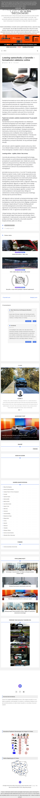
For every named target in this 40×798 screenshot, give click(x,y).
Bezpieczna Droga (7, 516)
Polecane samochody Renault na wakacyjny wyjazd (14, 435)
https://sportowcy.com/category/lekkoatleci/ (21, 310)
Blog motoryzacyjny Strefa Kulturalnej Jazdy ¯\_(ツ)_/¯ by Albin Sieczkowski (20, 10)
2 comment (16, 62)
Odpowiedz (28, 321)
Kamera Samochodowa (9, 489)
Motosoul (6, 525)
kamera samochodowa (13, 699)
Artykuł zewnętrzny (9, 225)
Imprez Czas (6, 506)
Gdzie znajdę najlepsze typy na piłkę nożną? (20, 271)
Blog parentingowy (8, 487)
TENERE (6, 528)
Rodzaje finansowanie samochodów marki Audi (20, 586)
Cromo (5, 520)
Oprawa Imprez (7, 496)
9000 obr (6, 508)
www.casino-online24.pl (28, 793)
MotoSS (5, 523)
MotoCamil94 (6, 499)
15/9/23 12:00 (11, 327)
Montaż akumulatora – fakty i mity (20, 254)
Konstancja (13, 325)
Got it (23, 8)
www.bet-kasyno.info (14, 795)
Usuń (34, 321)
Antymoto (6, 511)
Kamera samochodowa (9, 532)
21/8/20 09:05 (11, 311)
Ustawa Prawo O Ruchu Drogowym (11, 491)
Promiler (5, 494)
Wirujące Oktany (7, 530)
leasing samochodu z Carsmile (16, 172)
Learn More (18, 8)
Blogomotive (6, 518)
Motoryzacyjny (28, 787)
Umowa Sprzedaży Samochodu (10, 546)
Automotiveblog (7, 513)
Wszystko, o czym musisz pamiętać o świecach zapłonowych (20, 289)
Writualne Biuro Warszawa (9, 535)
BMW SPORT (7, 501)
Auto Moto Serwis (7, 503)
